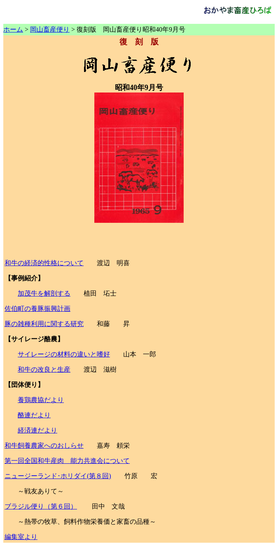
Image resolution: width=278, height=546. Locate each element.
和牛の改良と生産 (44, 369)
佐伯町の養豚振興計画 (37, 308)
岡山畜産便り (50, 29)
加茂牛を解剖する (44, 293)
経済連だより (37, 430)
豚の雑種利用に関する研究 (44, 323)
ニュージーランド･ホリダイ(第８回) (58, 475)
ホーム (13, 29)
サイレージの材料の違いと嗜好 (64, 354)
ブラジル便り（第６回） (41, 506)
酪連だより (34, 415)
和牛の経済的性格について (44, 262)
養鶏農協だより (41, 399)
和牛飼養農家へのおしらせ (44, 445)
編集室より (21, 536)
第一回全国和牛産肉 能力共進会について (67, 460)
